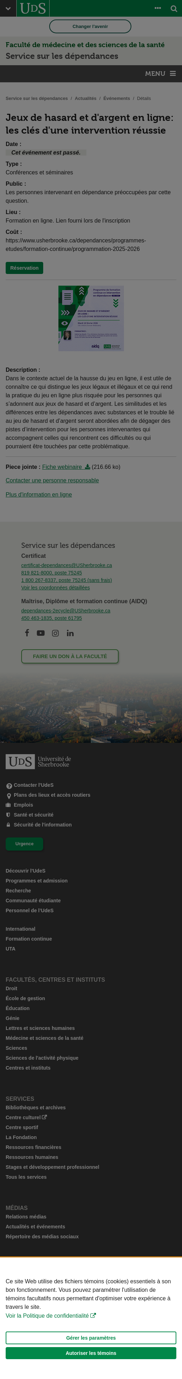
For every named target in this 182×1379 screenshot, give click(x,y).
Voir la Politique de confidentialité (47, 1316)
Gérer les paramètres (91, 1338)
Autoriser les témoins (91, 1353)
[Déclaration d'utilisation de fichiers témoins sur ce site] (91, 1318)
